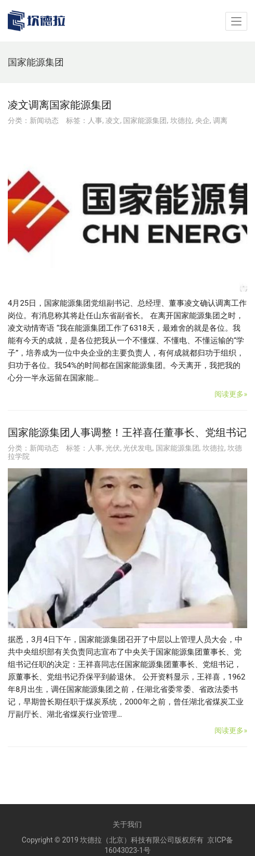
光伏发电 (137, 448)
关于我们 (127, 824)
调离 (220, 120)
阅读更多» (230, 394)
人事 (95, 120)
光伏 (112, 448)
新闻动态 (44, 120)
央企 (202, 120)
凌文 (112, 120)
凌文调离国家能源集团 (60, 105)
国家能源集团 (145, 120)
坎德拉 (181, 120)
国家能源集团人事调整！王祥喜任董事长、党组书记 (127, 432)
